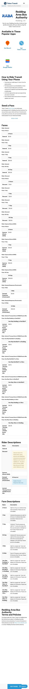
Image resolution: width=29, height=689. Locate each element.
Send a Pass (11, 108)
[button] (24, 3)
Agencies (4, 5)
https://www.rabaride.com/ (20, 622)
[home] (10, 3)
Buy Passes (14, 686)
